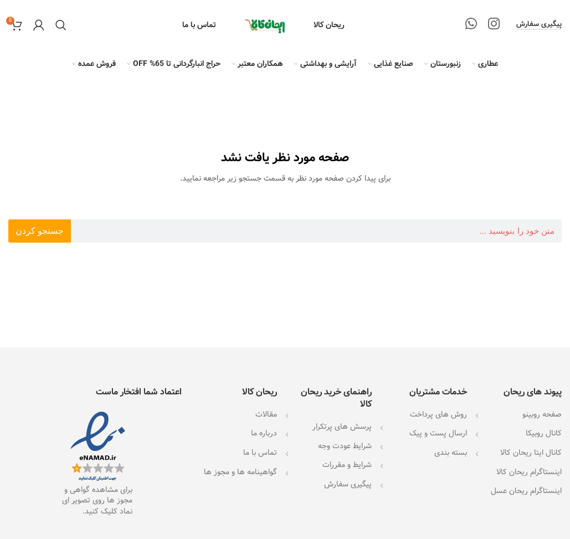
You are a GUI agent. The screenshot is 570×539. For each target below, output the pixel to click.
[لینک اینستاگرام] (493, 25)
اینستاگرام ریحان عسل (526, 491)
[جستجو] (61, 25)
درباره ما (264, 433)
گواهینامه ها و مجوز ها (240, 472)
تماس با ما (260, 452)
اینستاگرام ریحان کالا (529, 472)
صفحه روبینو (542, 414)
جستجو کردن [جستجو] (40, 230)
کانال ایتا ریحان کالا (531, 452)
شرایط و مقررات (347, 465)
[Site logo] (265, 25)
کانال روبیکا (544, 433)
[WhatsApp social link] (471, 25)
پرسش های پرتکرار (342, 426)
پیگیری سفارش (539, 25)
